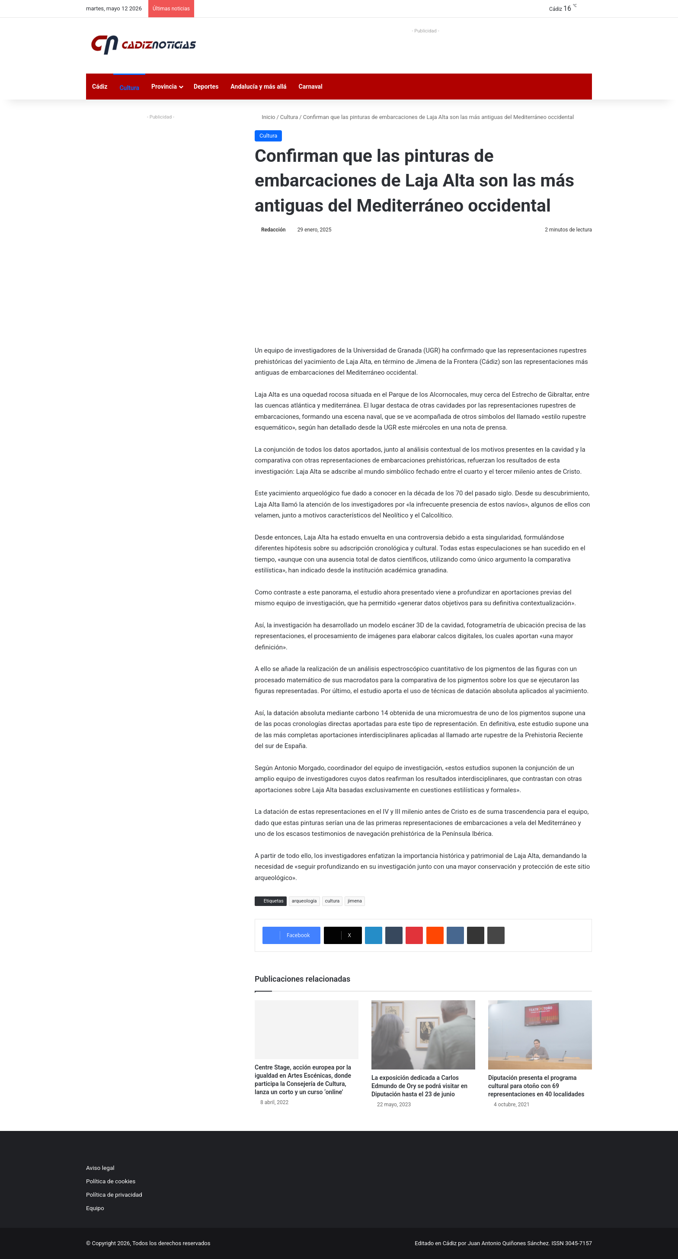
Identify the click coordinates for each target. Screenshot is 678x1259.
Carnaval (311, 86)
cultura (332, 901)
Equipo (95, 1207)
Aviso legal (100, 1167)
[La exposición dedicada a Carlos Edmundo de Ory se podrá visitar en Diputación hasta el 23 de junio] (423, 1035)
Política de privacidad (114, 1194)
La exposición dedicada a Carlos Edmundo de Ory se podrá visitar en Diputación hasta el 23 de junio (419, 1086)
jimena (355, 901)
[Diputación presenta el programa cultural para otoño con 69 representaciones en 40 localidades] (540, 1035)
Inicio (265, 117)
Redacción (273, 230)
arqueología (304, 901)
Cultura (129, 87)
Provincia (164, 86)
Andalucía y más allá (258, 86)
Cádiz (99, 86)
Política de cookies (110, 1181)
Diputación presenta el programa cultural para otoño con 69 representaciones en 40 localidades (536, 1086)
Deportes (206, 86)
